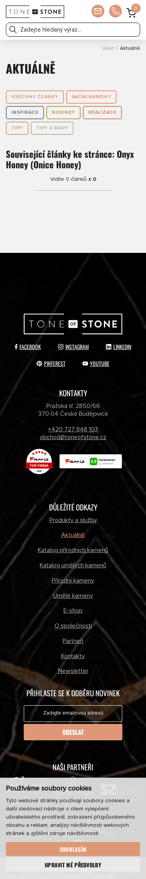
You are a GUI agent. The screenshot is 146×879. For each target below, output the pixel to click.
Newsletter (73, 671)
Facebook (28, 346)
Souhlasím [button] (73, 849)
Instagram (73, 346)
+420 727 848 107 (73, 429)
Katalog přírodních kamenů (73, 550)
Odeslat (73, 732)
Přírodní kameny (73, 580)
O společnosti (73, 626)
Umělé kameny (73, 596)
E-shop (73, 610)
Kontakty (73, 656)
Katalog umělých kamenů (73, 565)
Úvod (108, 48)
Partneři (73, 641)
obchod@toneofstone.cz (73, 437)
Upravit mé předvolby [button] (73, 865)
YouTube (96, 363)
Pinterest (51, 363)
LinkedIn (118, 346)
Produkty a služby (73, 520)
